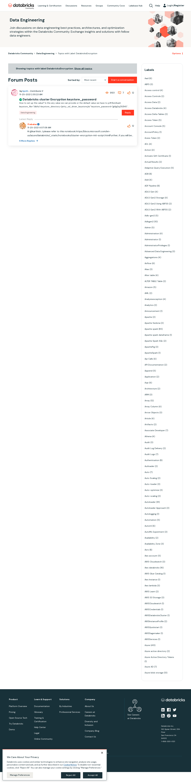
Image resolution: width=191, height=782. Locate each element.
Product (13, 699)
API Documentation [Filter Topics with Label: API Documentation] (154, 364)
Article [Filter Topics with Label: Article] (148, 418)
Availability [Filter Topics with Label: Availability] (150, 537)
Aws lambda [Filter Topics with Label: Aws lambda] (151, 585)
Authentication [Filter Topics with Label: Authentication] (152, 460)
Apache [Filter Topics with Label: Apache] (148, 317)
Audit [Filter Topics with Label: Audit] (147, 442)
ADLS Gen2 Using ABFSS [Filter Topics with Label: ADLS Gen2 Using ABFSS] (156, 203)
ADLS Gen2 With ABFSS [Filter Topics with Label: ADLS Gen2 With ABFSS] (156, 209)
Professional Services (69, 712)
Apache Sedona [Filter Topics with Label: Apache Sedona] (152, 323)
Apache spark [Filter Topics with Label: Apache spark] (151, 329)
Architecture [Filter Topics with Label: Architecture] (151, 388)
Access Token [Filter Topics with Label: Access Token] (151, 120)
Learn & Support (43, 699)
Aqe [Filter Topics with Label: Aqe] (146, 382)
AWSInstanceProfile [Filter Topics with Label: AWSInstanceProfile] (154, 621)
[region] (54, 765)
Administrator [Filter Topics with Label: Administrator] (151, 239)
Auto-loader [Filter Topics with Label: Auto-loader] (151, 484)
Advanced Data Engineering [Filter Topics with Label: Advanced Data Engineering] (158, 251)
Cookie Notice (70, 765)
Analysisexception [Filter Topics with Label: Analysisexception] (153, 299)
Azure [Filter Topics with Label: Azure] (147, 645)
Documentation (42, 706)
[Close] (102, 752)
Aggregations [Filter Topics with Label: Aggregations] (151, 257)
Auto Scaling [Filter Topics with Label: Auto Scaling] (151, 478)
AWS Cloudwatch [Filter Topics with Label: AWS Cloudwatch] (153, 561)
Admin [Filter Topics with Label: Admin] (148, 227)
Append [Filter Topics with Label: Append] (148, 370)
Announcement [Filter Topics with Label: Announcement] (152, 311)
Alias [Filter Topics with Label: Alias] (147, 269)
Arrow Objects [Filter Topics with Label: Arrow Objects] (152, 412)
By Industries (65, 706)
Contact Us (90, 736)
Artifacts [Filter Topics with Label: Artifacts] (149, 424)
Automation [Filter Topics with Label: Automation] (150, 520)
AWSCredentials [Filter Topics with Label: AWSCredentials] (152, 609)
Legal (36, 733)
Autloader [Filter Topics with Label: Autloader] (149, 466)
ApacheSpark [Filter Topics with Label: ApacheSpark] (151, 352)
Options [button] (176, 53)
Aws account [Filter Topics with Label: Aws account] (151, 555)
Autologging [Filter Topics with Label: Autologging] (150, 514)
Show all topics (83, 68)
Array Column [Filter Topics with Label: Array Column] (151, 406)
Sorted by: (74, 80)
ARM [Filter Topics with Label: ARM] (147, 394)
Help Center (40, 727)
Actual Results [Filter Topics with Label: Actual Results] (151, 162)
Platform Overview (18, 706)
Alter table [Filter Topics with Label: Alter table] (150, 275)
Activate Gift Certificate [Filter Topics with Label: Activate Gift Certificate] (156, 156)
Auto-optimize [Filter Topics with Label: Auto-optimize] (152, 490)
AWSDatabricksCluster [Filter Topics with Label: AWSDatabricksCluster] (156, 615)
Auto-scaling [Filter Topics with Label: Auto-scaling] (151, 496)
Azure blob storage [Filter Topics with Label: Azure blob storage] (154, 672)
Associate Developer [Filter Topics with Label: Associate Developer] (155, 430)
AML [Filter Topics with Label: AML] (147, 293)
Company (90, 699)
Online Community (43, 739)
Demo (12, 729)
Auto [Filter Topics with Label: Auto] (147, 472)
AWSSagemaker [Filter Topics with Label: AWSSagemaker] (152, 633)
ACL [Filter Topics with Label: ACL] (146, 144)
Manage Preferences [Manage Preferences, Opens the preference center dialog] (20, 775)
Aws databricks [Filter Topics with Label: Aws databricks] (152, 567)
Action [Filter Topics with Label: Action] (148, 150)
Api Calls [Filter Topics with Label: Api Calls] (149, 358)
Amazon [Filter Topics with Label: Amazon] (149, 287)
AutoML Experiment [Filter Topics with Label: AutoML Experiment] (154, 531)
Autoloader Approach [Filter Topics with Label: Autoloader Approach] (155, 508)
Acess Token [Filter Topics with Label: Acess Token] (151, 138)
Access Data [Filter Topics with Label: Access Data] (151, 102)
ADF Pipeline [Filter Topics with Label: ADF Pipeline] (151, 185)
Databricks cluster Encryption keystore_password (59, 99)
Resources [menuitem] (86, 5)
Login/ (175, 5)
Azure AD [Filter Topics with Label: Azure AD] (149, 666)
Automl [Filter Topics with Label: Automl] (148, 526)
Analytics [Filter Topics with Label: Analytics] (149, 305)
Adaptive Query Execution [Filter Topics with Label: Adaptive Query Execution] (157, 167)
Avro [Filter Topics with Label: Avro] (147, 549)
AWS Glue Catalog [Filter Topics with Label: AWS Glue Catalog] (154, 573)
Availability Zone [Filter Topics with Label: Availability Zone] (152, 543)
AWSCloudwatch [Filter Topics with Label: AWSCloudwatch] (153, 603)
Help (157, 5)
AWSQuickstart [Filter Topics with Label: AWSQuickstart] (152, 627)
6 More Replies (27, 140)
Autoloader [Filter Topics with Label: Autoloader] (150, 502)
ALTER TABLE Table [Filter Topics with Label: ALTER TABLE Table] (153, 281)
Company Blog (92, 730)
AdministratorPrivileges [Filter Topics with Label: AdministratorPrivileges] (156, 245)
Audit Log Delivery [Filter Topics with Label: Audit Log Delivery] (153, 448)
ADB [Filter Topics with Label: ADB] (147, 173)
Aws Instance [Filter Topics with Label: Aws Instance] (151, 579)
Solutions (64, 699)
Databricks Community (21, 6)
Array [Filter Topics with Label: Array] (147, 400)
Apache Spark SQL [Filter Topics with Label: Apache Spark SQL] (154, 341)
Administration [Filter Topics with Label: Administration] (152, 233)
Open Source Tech (18, 718)
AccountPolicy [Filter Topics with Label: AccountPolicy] (152, 132)
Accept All (93, 775)
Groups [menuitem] (99, 5)
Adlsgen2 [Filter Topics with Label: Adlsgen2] (149, 221)
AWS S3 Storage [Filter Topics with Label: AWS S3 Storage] (153, 597)
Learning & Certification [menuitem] (49, 5)
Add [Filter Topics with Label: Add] (147, 179)
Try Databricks (16, 723)
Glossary (38, 712)
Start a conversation (122, 79)
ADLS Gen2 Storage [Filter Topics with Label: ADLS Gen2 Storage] (154, 197)
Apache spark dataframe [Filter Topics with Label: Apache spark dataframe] (157, 335)
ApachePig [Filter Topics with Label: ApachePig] (150, 347)
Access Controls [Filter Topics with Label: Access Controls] (153, 96)
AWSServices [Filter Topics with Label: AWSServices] (151, 639)
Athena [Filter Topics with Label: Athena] (148, 436)
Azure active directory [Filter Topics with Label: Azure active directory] (155, 651)
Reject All (70, 775)
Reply (128, 112)
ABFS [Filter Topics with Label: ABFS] (147, 84)
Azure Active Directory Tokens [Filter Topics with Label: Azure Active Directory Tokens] (159, 657)
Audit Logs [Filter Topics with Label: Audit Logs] (150, 454)
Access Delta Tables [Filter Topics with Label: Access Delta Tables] (154, 114)
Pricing (12, 712)
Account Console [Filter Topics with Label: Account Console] (153, 126)
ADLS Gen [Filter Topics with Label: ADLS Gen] (149, 191)
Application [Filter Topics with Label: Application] (150, 376)
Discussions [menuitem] (71, 5)
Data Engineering (45, 53)
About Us (89, 706)
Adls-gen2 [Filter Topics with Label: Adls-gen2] (150, 215)
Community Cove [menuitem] (116, 5)
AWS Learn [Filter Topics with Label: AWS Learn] (150, 591)
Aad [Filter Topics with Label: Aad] (146, 78)
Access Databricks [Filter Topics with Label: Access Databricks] (154, 108)
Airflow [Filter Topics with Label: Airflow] (148, 263)
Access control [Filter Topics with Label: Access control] (152, 90)
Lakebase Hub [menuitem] (136, 5)
